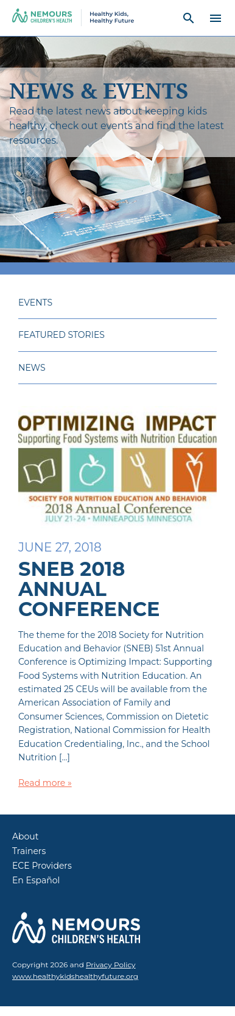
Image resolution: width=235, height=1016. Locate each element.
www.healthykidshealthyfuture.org (75, 976)
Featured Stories (61, 334)
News (32, 367)
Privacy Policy (111, 964)
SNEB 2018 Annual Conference (89, 589)
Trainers (29, 851)
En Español (36, 880)
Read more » (45, 782)
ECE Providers (42, 865)
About (25, 836)
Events (35, 302)
